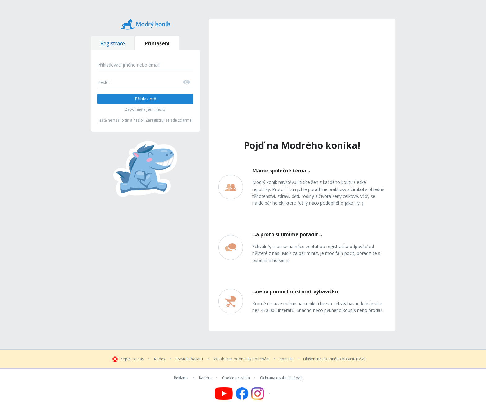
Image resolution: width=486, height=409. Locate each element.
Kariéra (205, 378)
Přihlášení (157, 43)
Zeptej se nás (132, 359)
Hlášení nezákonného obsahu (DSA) (334, 359)
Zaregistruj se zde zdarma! (168, 120)
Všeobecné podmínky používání (241, 359)
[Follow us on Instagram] (261, 393)
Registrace (112, 43)
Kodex (159, 359)
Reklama (181, 378)
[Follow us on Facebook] (242, 393)
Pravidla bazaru (189, 359)
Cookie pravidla (236, 378)
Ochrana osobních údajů (281, 378)
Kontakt (286, 359)
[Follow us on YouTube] (224, 393)
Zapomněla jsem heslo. (145, 109)
